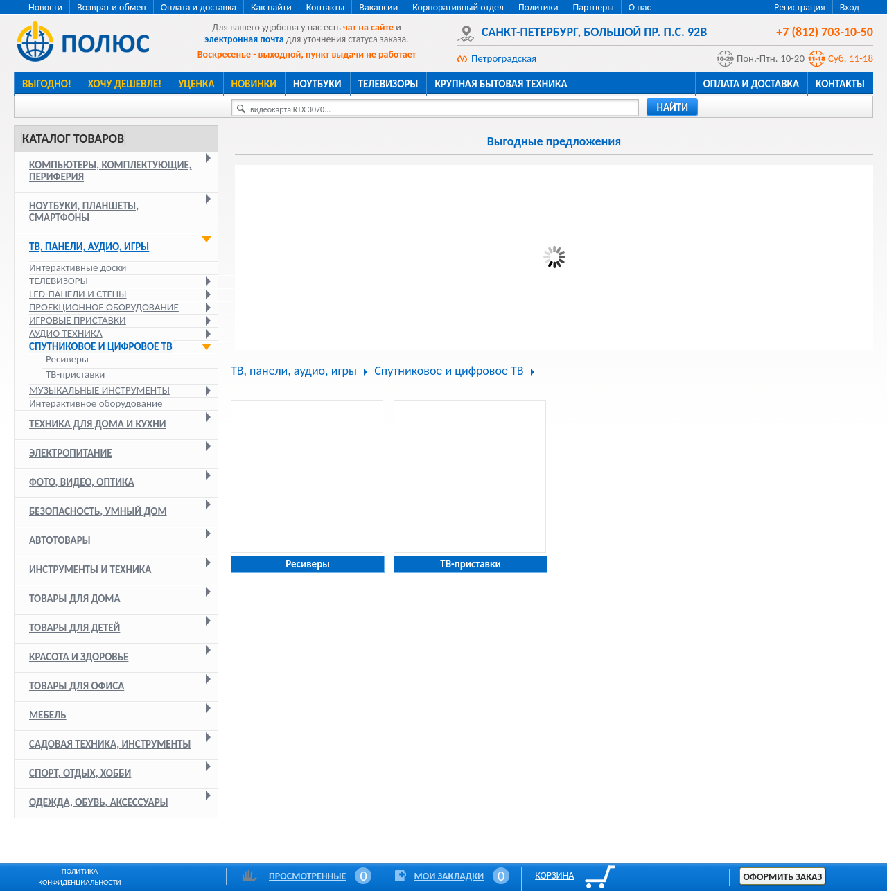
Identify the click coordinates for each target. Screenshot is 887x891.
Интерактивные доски (77, 267)
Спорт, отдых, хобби (80, 773)
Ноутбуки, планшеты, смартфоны (84, 212)
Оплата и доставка (198, 7)
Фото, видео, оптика (81, 482)
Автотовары (60, 540)
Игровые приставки (77, 320)
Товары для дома (75, 598)
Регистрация (799, 7)
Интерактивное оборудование (96, 403)
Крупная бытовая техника (500, 84)
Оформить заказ (782, 877)
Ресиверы (67, 359)
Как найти (271, 7)
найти (672, 107)
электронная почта (243, 39)
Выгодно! (46, 84)
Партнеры (592, 7)
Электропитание (70, 453)
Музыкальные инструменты (99, 390)
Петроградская (503, 58)
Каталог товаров (73, 138)
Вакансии (378, 7)
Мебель (48, 715)
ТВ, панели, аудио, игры (89, 246)
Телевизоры (388, 84)
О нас (640, 7)
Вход (849, 7)
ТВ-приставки (75, 374)
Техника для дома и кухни (97, 424)
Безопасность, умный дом (98, 511)
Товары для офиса (76, 686)
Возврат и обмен (111, 7)
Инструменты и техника (90, 569)
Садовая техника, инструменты (110, 744)
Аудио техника (66, 333)
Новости (45, 7)
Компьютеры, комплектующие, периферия (110, 171)
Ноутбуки (317, 84)
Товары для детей (74, 627)
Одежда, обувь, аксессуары (98, 802)
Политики (538, 7)
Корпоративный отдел (458, 7)
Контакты (325, 7)
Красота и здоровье (78, 657)
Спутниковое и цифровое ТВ (101, 346)
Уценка (196, 84)
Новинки (253, 84)
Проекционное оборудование (104, 307)
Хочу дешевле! (124, 84)
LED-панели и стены (78, 294)
